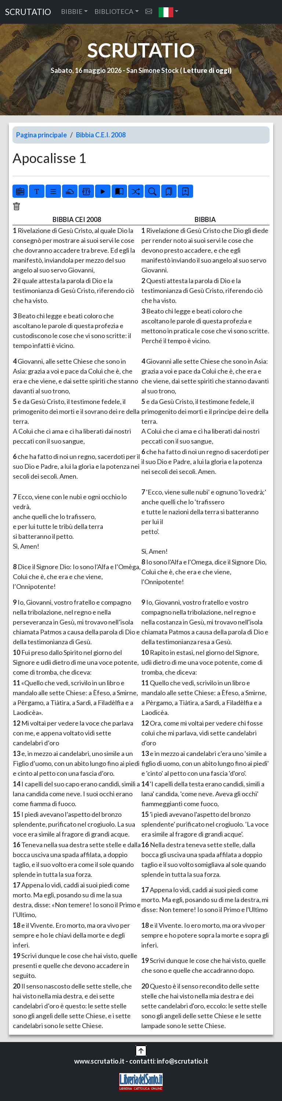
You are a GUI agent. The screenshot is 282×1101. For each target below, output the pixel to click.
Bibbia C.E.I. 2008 (101, 135)
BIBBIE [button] (72, 11)
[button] (168, 12)
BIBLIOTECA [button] (113, 11)
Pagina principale (41, 135)
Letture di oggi (206, 70)
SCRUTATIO (28, 12)
